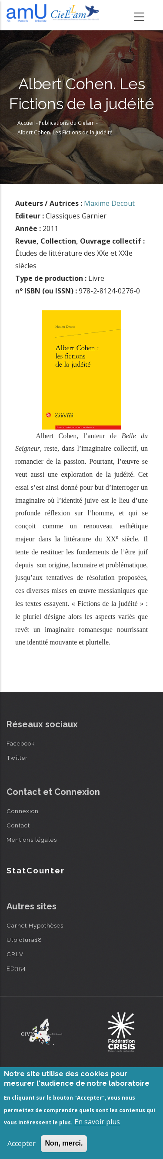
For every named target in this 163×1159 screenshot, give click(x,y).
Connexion (23, 810)
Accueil (26, 123)
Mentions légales (32, 839)
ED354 (16, 968)
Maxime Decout (109, 203)
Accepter (21, 1143)
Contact (18, 825)
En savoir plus (97, 1121)
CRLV (15, 954)
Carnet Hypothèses (35, 925)
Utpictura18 (24, 939)
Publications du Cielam (67, 123)
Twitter (17, 757)
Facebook (21, 743)
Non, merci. (64, 1143)
